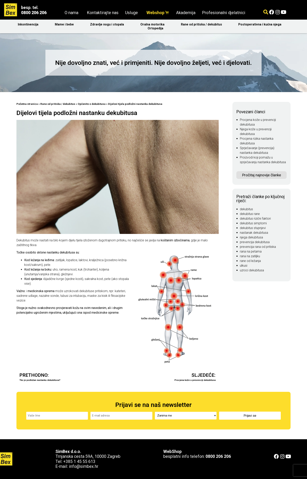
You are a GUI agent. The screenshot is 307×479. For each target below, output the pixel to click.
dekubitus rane (250, 214)
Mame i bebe (65, 24)
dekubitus (246, 209)
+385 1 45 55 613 (79, 461)
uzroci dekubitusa (252, 270)
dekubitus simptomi (253, 223)
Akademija (185, 12)
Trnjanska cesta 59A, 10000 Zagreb (87, 456)
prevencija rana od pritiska (258, 247)
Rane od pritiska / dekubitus (202, 24)
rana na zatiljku (250, 256)
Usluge (132, 12)
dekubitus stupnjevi (253, 228)
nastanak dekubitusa (254, 233)
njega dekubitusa (251, 237)
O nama (72, 12)
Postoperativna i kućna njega (260, 24)
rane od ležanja (250, 261)
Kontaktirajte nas (102, 12)
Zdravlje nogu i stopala (108, 24)
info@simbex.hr (83, 466)
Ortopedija (156, 28)
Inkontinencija (29, 24)
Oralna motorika (153, 24)
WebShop (172, 451)
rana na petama (251, 251)
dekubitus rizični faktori (255, 218)
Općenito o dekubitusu (92, 103)
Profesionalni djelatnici (223, 12)
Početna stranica (27, 103)
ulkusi (243, 265)
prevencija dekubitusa (255, 242)
